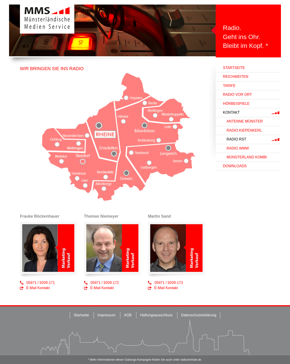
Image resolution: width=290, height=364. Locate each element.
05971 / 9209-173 (169, 283)
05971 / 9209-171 (40, 283)
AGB (128, 315)
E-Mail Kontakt (38, 288)
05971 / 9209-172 (104, 283)
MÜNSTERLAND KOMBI (247, 157)
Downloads (235, 166)
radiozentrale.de (190, 359)
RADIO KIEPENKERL (244, 130)
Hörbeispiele (236, 104)
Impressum (106, 315)
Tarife (229, 86)
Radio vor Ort (237, 94)
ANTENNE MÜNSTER (245, 121)
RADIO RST (236, 139)
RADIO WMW (238, 148)
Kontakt (231, 112)
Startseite (234, 68)
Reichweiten (235, 77)
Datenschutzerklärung (198, 315)
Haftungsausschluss (156, 315)
